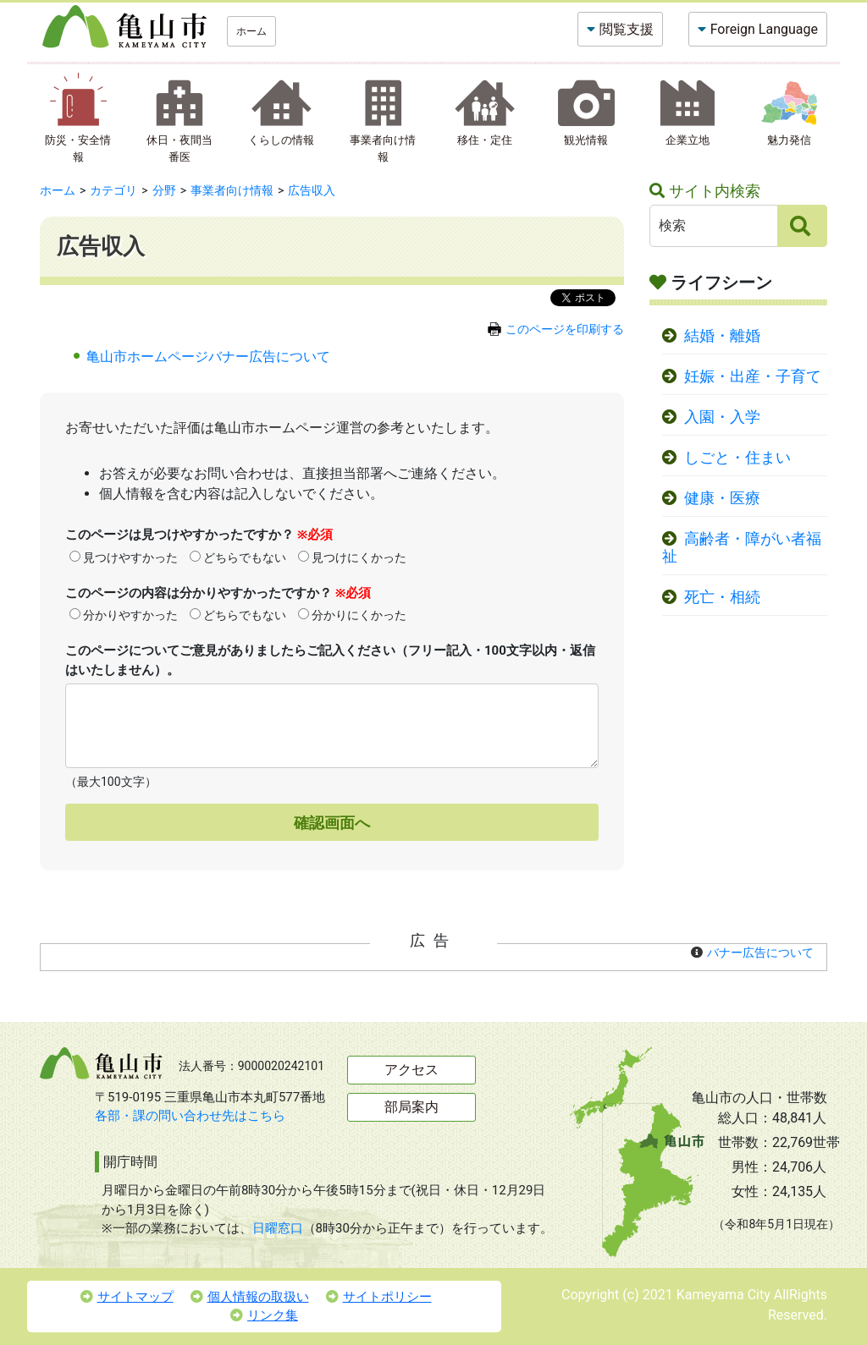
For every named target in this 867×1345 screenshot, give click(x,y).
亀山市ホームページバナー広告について (208, 357)
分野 (164, 190)
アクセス (411, 1070)
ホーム (251, 31)
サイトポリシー (379, 1296)
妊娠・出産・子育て (752, 376)
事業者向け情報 (232, 190)
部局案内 (411, 1107)
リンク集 (264, 1315)
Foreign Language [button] (764, 29)
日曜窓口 (277, 1228)
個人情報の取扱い (250, 1296)
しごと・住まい (737, 457)
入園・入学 (722, 417)
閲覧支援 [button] (626, 29)
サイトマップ (127, 1296)
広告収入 (311, 190)
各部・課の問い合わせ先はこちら (190, 1115)
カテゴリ (113, 190)
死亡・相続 (722, 597)
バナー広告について (760, 952)
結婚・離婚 (722, 335)
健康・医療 (722, 498)
